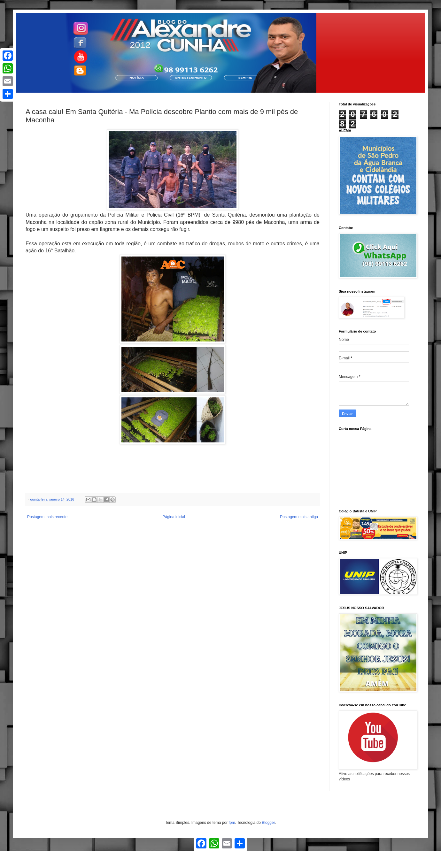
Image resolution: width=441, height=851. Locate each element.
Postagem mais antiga (299, 517)
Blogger (268, 822)
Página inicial (173, 517)
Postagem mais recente (47, 517)
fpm (231, 822)
